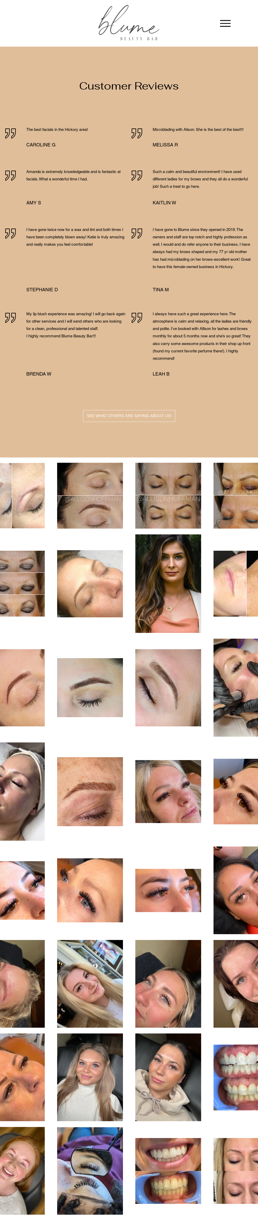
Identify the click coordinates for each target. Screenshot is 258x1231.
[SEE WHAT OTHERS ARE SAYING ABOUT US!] (129, 416)
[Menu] (225, 23)
